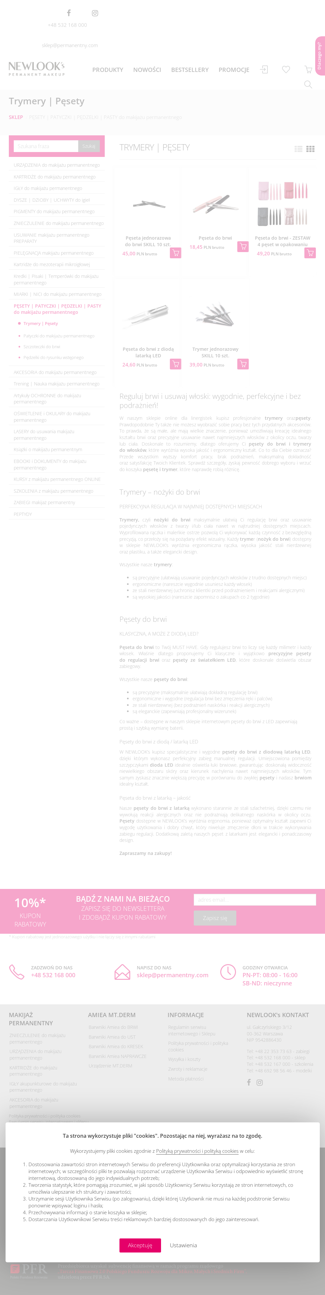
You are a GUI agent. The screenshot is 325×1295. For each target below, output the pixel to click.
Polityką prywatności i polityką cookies (197, 1151)
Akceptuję (140, 1245)
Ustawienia (183, 1245)
